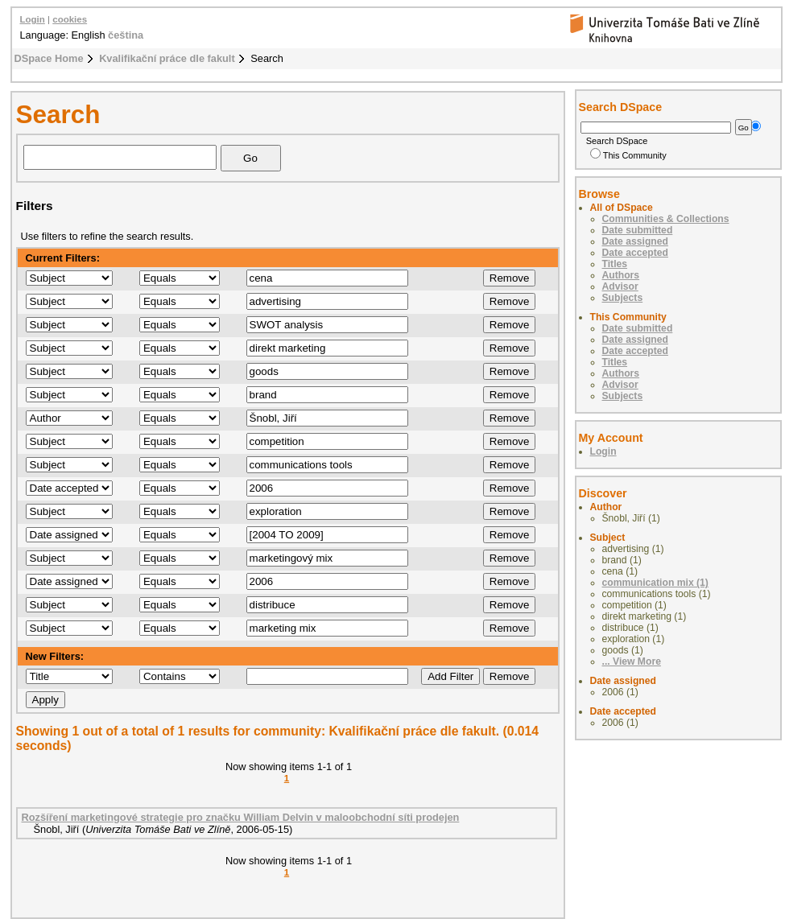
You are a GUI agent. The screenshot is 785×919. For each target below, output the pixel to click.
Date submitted (637, 230)
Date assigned (635, 241)
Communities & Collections (665, 219)
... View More (631, 661)
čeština (125, 35)
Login (32, 19)
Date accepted (635, 252)
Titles (615, 264)
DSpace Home (49, 58)
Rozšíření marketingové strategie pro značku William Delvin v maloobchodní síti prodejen (241, 817)
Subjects (622, 297)
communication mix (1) (655, 582)
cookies (69, 19)
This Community (628, 155)
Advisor (620, 286)
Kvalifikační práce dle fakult (167, 58)
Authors (621, 275)
